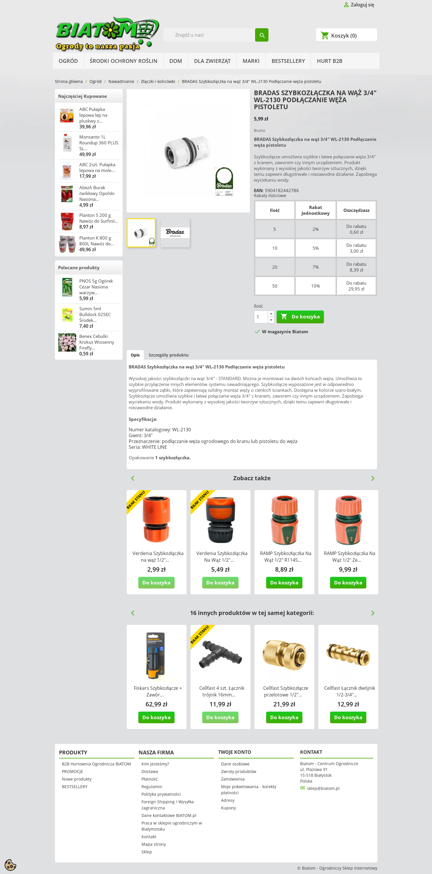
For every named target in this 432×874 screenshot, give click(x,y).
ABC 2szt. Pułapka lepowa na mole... (97, 167)
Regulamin (151, 786)
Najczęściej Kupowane (82, 96)
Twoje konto (234, 752)
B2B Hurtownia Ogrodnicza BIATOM (96, 764)
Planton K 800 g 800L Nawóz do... (96, 241)
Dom (175, 60)
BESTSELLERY (288, 60)
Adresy (227, 800)
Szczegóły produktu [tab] (169, 355)
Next (370, 476)
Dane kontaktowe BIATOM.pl (168, 815)
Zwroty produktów (238, 771)
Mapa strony (153, 844)
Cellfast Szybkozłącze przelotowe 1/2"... (285, 691)
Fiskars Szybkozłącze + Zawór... (158, 691)
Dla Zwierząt (212, 60)
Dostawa (149, 771)
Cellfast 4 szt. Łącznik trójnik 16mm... (221, 691)
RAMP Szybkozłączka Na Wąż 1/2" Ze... (349, 556)
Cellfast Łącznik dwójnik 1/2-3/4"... (349, 691)
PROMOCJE (72, 771)
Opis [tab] (135, 355)
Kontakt (148, 836)
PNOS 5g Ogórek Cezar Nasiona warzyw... (96, 286)
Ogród (68, 60)
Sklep (146, 852)
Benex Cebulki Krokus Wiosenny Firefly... (96, 342)
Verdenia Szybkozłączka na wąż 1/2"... (158, 556)
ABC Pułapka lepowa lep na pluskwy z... (93, 115)
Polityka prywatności (161, 794)
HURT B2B (330, 60)
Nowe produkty (77, 779)
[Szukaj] (216, 35)
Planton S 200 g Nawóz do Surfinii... (98, 218)
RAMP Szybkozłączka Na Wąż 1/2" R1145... (285, 556)
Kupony (228, 808)
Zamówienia (233, 779)
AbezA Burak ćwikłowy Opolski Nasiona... (96, 193)
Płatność (149, 779)
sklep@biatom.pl (323, 788)
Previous (130, 476)
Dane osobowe (235, 764)
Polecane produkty (79, 267)
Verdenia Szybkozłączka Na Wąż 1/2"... (222, 556)
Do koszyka (300, 316)
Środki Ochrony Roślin (123, 60)
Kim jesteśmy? (155, 764)
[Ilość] (261, 317)
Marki (251, 60)
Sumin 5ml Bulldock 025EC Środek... (95, 314)
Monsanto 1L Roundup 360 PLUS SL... (98, 142)
